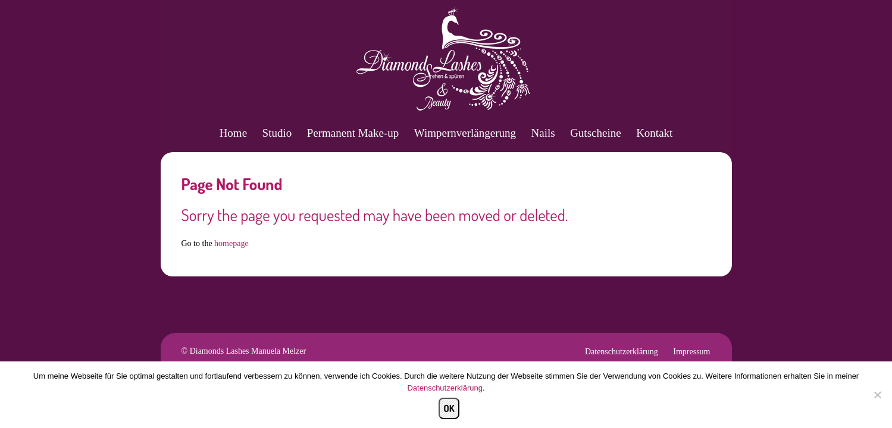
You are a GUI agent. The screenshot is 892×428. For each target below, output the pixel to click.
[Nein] (877, 395)
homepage (231, 243)
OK (448, 408)
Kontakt (654, 133)
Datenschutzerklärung (621, 351)
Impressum (691, 351)
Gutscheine (595, 133)
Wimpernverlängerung (465, 133)
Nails (543, 133)
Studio (277, 133)
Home (233, 133)
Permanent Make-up (353, 133)
